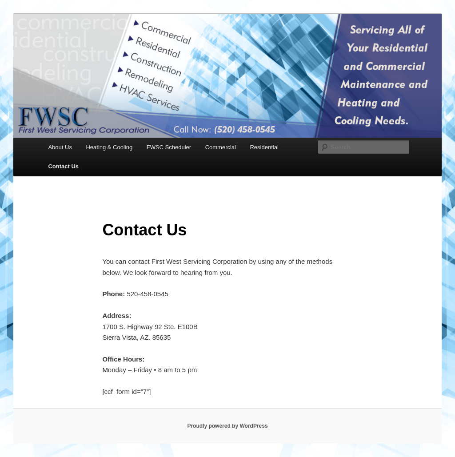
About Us (60, 147)
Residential (264, 147)
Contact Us (63, 166)
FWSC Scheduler (169, 147)
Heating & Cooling (109, 147)
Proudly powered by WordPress (227, 426)
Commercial (220, 147)
